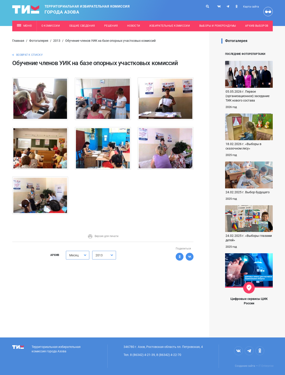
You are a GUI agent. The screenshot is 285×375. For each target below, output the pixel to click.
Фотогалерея (38, 40)
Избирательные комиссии (169, 25)
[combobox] (77, 255)
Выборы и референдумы (217, 25)
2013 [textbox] (99, 255)
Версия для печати (103, 236)
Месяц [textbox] (74, 255)
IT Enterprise (266, 365)
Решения (111, 25)
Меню (24, 25)
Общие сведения (82, 25)
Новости (133, 25)
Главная (18, 40)
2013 (56, 40)
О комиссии (50, 25)
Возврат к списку (29, 54)
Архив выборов (256, 25)
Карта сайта (251, 6)
